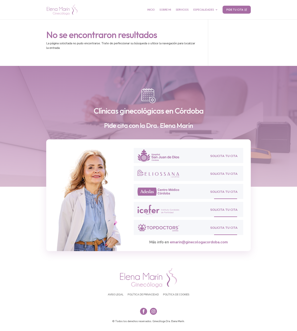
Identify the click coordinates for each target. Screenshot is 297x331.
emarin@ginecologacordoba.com (199, 242)
